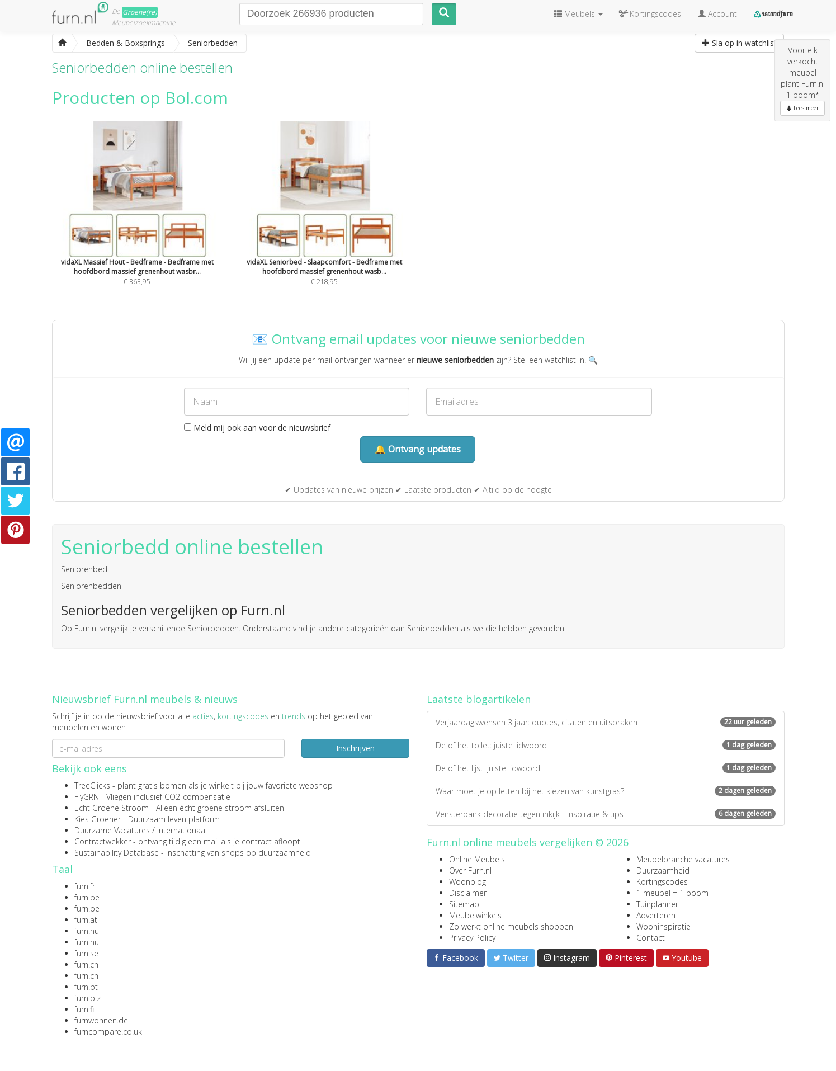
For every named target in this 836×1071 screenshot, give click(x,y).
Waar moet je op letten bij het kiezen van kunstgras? (606, 791)
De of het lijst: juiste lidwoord (606, 768)
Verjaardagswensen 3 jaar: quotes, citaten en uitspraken (606, 722)
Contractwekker (102, 841)
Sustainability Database (116, 852)
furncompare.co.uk (108, 1031)
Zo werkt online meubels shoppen (511, 926)
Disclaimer (468, 893)
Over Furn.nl (470, 870)
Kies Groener (97, 819)
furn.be (87, 897)
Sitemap (464, 904)
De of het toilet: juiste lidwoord (606, 745)
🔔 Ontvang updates (418, 449)
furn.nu (86, 931)
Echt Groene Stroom (111, 808)
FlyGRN (86, 796)
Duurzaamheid (662, 870)
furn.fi (84, 1009)
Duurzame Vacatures (112, 830)
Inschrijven (355, 748)
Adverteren (656, 915)
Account (717, 13)
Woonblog (467, 881)
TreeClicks (92, 785)
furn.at (85, 919)
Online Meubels (477, 859)
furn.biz (87, 998)
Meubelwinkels (475, 915)
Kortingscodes (662, 881)
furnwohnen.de (101, 1020)
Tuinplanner (657, 904)
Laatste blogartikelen (479, 699)
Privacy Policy (472, 937)
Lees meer (802, 108)
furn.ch (86, 964)
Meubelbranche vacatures (683, 859)
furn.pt (86, 987)
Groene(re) (139, 12)
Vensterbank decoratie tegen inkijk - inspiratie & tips (606, 814)
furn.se (86, 953)
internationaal (182, 830)
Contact (650, 937)
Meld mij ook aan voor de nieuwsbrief (257, 427)
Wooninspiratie (663, 926)
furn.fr (84, 886)
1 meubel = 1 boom (672, 893)
